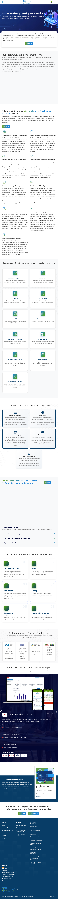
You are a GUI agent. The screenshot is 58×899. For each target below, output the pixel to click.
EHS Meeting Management (33, 853)
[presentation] (1, 712)
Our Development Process (8, 830)
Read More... (39, 796)
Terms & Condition (45, 890)
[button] (3, 2)
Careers (4, 838)
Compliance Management (36, 840)
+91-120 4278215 (7, 880)
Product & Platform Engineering (20, 835)
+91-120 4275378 (7, 878)
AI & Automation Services (22, 825)
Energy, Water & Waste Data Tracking (35, 863)
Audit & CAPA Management (33, 834)
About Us (4, 825)
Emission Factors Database (34, 859)
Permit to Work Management (33, 827)
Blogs (3, 840)
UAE (54, 2)
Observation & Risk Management (34, 837)
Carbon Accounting (34, 856)
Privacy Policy (35, 890)
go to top (53, 896)
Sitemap (54, 890)
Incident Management (35, 830)
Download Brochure (6, 833)
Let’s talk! (28, 43)
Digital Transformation (21, 827)
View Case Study (50, 713)
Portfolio (4, 835)
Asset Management (34, 847)
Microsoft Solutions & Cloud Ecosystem (21, 831)
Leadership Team (6, 827)
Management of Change (35, 849)
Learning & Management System (35, 844)
